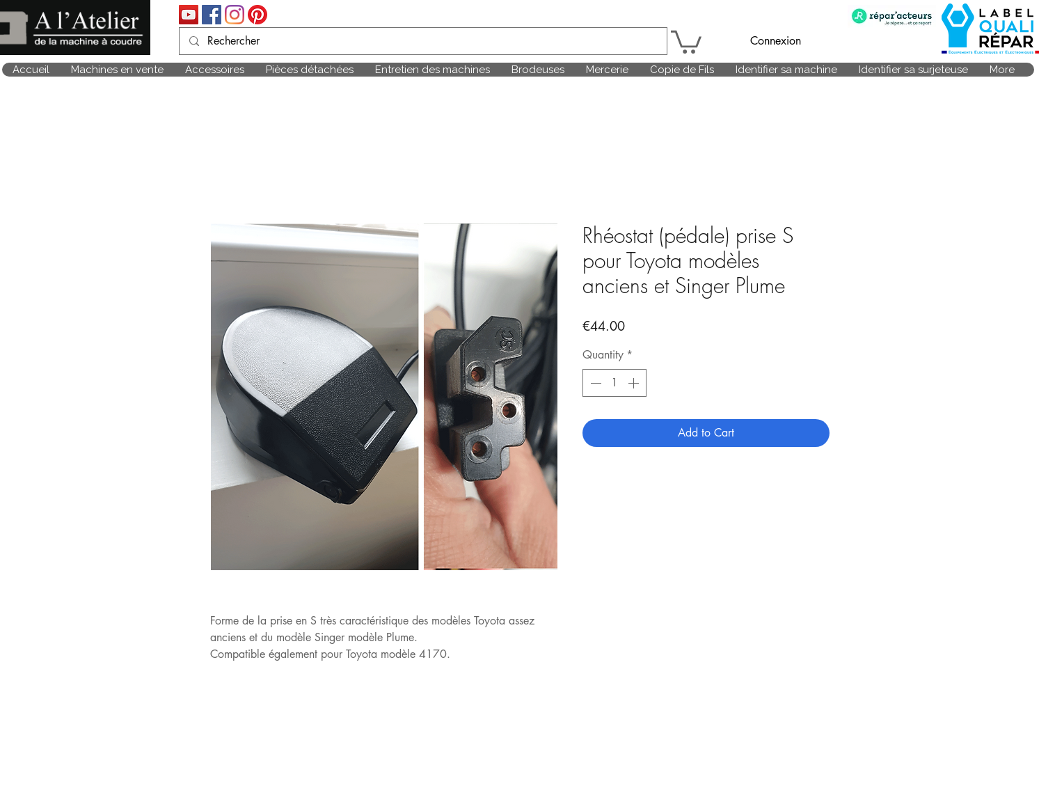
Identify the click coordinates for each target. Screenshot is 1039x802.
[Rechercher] (422, 41)
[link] (686, 41)
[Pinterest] (257, 14)
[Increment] (634, 383)
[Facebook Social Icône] (211, 14)
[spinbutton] (614, 383)
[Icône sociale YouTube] (188, 14)
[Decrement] (594, 383)
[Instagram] (234, 14)
